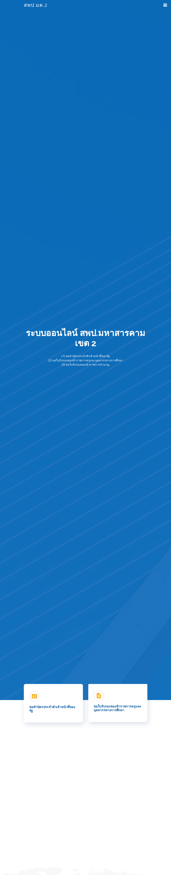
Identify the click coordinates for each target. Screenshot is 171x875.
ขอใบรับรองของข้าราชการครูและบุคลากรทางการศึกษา (117, 708)
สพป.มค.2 (35, 5)
